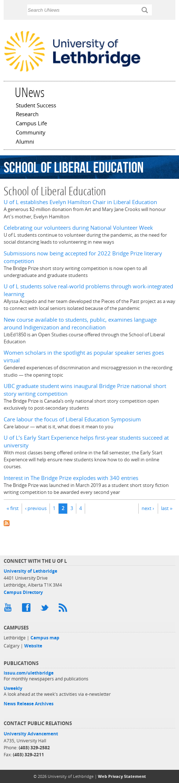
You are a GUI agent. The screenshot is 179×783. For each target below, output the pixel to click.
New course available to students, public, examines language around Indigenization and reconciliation (80, 323)
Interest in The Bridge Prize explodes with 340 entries (71, 478)
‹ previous (36, 508)
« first (13, 508)
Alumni (25, 142)
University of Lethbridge (30, 571)
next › (148, 508)
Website (33, 646)
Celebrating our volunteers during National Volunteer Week (78, 228)
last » (166, 508)
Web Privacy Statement (122, 776)
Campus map (44, 637)
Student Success (36, 106)
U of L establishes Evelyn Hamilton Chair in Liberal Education (80, 202)
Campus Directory (23, 592)
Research (27, 114)
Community (30, 133)
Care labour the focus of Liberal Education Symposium (72, 419)
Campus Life (31, 124)
